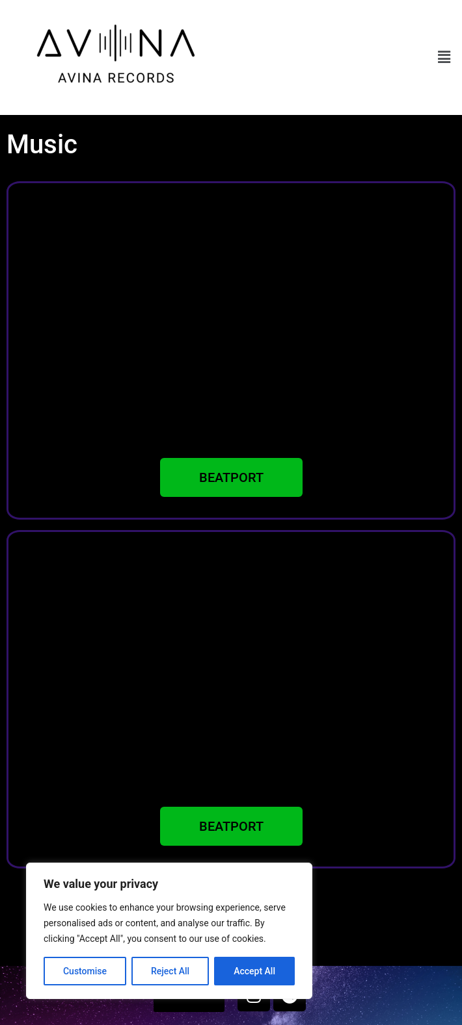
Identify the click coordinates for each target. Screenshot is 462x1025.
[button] (444, 57)
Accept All (254, 971)
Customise (85, 971)
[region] (169, 931)
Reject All (170, 971)
